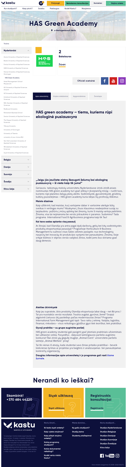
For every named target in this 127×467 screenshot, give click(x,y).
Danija (7, 167)
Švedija (7, 181)
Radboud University (10, 109)
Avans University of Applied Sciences (16, 57)
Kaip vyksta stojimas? (54, 431)
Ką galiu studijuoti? (81, 427)
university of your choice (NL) (13, 137)
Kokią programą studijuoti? (51, 443)
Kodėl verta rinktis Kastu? (52, 456)
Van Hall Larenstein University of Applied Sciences (15, 142)
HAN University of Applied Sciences (16, 68)
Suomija (8, 174)
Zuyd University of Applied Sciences (16, 153)
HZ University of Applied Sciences (15, 93)
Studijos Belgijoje (108, 431)
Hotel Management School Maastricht (13, 83)
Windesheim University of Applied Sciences (15, 148)
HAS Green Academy (12, 78)
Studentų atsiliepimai (82, 435)
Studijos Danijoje (107, 435)
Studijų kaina (78, 431)
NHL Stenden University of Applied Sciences (16, 104)
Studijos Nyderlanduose (111, 427)
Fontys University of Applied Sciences (17, 64)
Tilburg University (10, 126)
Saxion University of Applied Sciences (17, 116)
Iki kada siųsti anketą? (54, 427)
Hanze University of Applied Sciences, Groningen (17, 73)
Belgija (7, 159)
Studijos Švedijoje (108, 443)
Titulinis (6, 44)
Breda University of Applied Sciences (16, 61)
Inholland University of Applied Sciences (14, 98)
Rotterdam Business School (13, 113)
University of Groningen (12, 130)
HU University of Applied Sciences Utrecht (15, 88)
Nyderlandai (10, 50)
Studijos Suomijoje (108, 439)
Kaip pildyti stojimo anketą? (53, 437)
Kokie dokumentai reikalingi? (52, 450)
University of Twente (10, 133)
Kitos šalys (9, 189)
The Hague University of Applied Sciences (15, 121)
